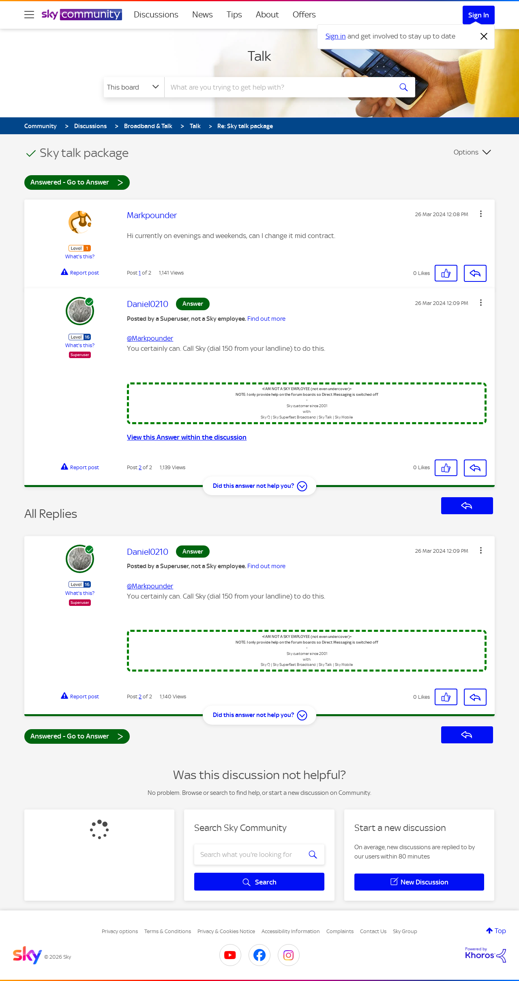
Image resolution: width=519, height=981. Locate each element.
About (267, 14)
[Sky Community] (82, 15)
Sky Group (405, 931)
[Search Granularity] (134, 87)
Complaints (340, 931)
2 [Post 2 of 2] (140, 467)
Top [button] (500, 931)
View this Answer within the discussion (187, 437)
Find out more (266, 318)
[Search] (277, 87)
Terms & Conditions (167, 931)
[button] (481, 213)
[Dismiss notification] (484, 36)
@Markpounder (150, 338)
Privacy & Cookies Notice (226, 931)
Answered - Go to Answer (77, 182)
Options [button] (466, 152)
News (202, 14)
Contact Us (373, 931)
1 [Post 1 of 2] (140, 273)
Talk (259, 56)
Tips (234, 14)
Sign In (478, 15)
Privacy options (120, 931)
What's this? (79, 256)
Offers (304, 14)
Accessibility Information (291, 931)
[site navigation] (29, 14)
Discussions (156, 14)
